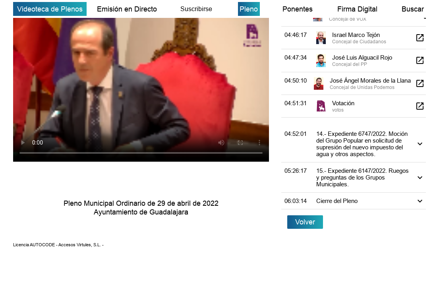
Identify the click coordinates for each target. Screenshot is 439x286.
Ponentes (297, 9)
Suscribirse (196, 8)
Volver (305, 222)
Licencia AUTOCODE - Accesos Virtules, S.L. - (58, 244)
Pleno (249, 9)
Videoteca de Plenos (50, 9)
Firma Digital (357, 9)
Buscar (413, 9)
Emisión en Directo (127, 9)
